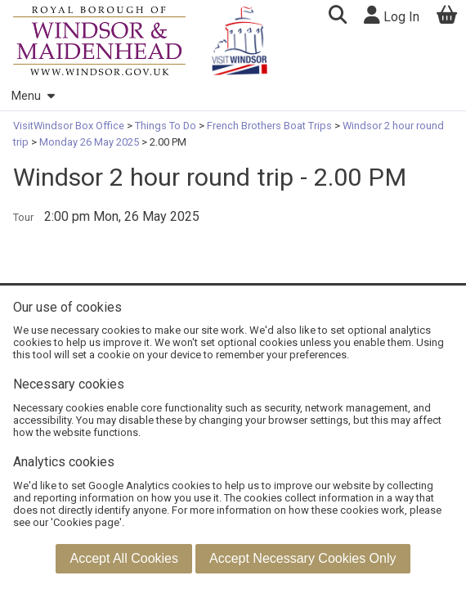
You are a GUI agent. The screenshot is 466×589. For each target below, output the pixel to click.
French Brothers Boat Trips (269, 125)
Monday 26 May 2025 (89, 142)
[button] (337, 17)
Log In (391, 15)
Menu (32, 96)
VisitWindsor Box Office (70, 125)
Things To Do (165, 125)
